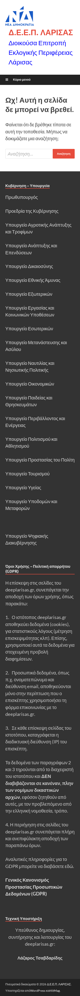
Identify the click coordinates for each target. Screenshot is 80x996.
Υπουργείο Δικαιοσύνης (29, 266)
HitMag (55, 990)
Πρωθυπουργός (21, 197)
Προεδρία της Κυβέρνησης (31, 211)
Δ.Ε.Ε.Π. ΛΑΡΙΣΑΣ (41, 32)
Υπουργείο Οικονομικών (29, 384)
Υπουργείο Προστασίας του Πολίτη (40, 460)
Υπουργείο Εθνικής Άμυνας (32, 280)
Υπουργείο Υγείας (23, 487)
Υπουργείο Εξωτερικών (28, 294)
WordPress (37, 990)
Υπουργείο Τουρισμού (27, 473)
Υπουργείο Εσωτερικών (29, 328)
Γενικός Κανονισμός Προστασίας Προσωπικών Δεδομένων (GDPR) (33, 887)
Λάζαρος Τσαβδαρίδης (40, 957)
